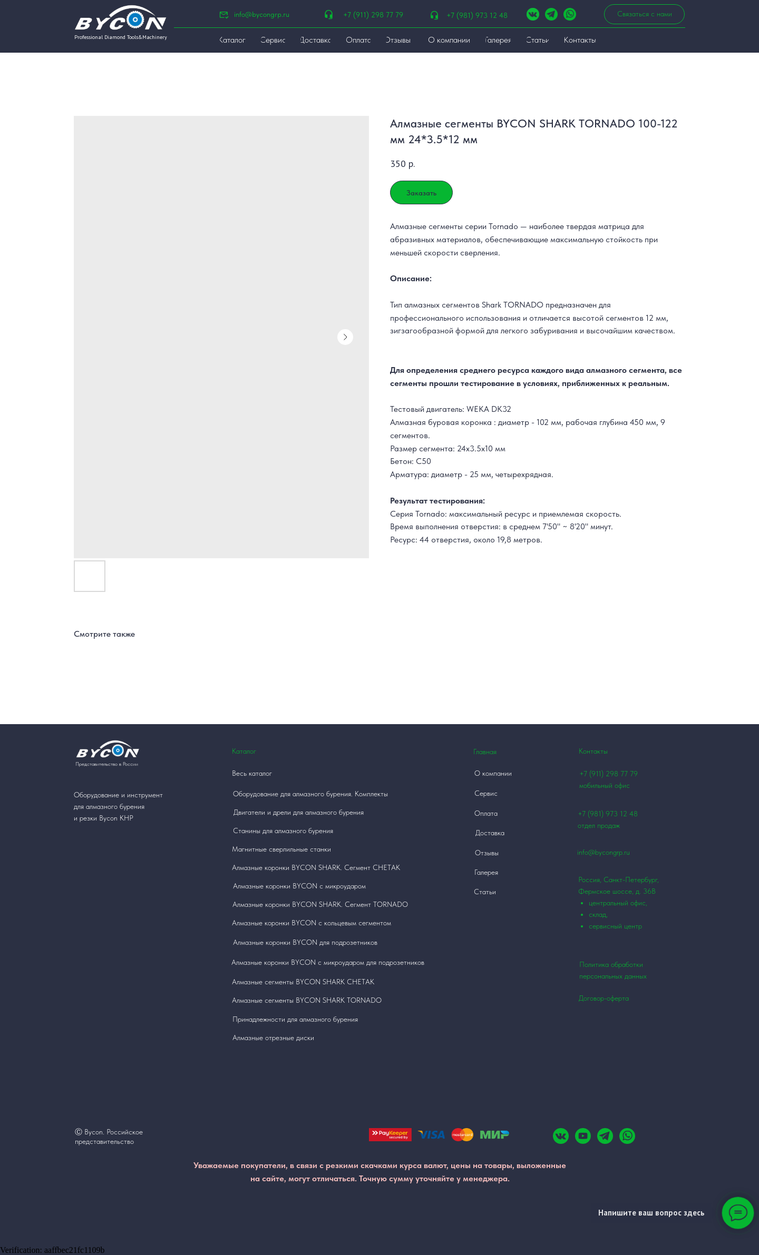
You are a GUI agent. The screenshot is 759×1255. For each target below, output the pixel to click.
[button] (644, 14)
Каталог (244, 751)
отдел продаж (599, 825)
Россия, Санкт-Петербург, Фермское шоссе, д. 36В (626, 903)
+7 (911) (592, 773)
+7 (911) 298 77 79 (373, 15)
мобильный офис (604, 785)
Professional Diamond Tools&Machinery (120, 37)
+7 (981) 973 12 (602, 813)
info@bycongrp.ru (261, 14)
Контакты (593, 751)
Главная (485, 751)
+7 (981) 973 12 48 (477, 15)
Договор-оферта (604, 998)
